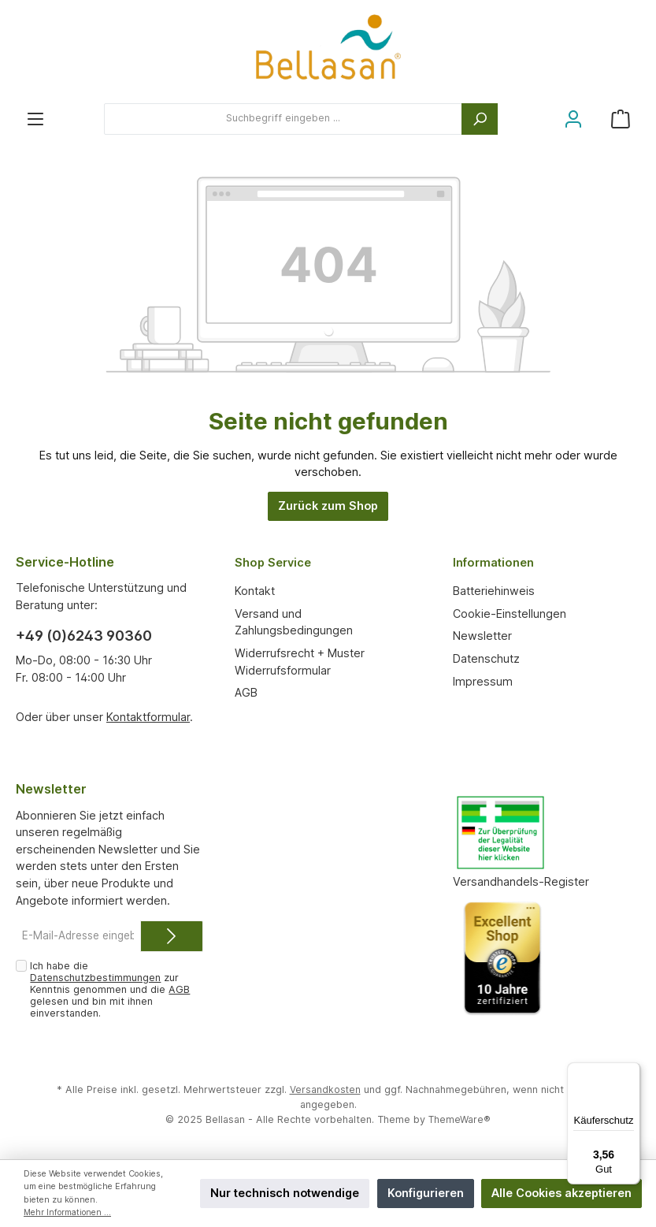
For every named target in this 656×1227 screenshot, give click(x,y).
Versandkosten (325, 1089)
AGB (246, 692)
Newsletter (482, 635)
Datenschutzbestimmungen (95, 977)
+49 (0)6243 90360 (84, 635)
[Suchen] (479, 119)
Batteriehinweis (494, 590)
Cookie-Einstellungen (509, 613)
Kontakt (255, 590)
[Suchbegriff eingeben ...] (283, 119)
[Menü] (35, 118)
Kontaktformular (148, 716)
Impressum (483, 681)
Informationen (497, 562)
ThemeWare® (459, 1119)
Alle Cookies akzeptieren (561, 1192)
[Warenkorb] (620, 118)
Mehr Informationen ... (68, 1212)
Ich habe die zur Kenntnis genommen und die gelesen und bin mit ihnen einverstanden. (110, 989)
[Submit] (171, 936)
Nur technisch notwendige (284, 1192)
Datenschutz (486, 658)
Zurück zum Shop (328, 505)
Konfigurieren (425, 1192)
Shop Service (276, 562)
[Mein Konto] (573, 118)
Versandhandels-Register (521, 881)
